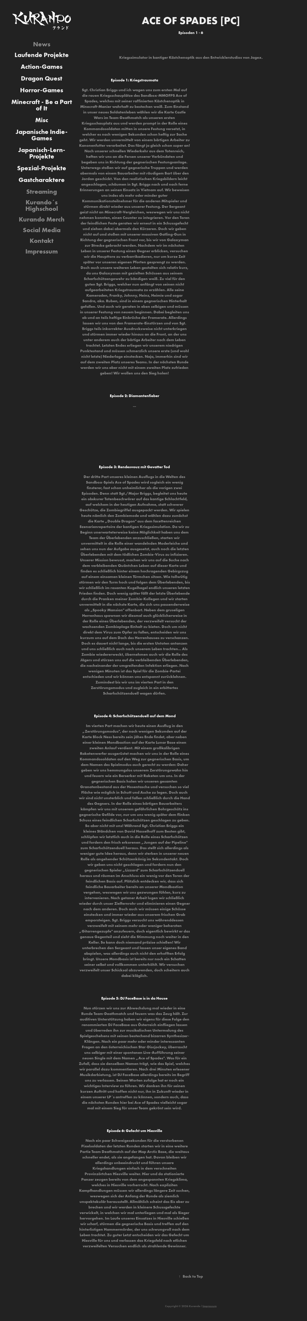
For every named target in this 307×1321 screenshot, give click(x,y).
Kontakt (42, 241)
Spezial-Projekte (41, 168)
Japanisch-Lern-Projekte (41, 153)
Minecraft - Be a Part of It (41, 105)
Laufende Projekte (41, 55)
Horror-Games (41, 90)
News (41, 44)
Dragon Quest (41, 78)
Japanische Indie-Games (42, 135)
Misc (41, 120)
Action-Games (41, 66)
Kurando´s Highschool (41, 205)
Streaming (41, 191)
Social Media (42, 230)
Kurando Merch (42, 219)
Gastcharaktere (42, 180)
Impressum (41, 251)
